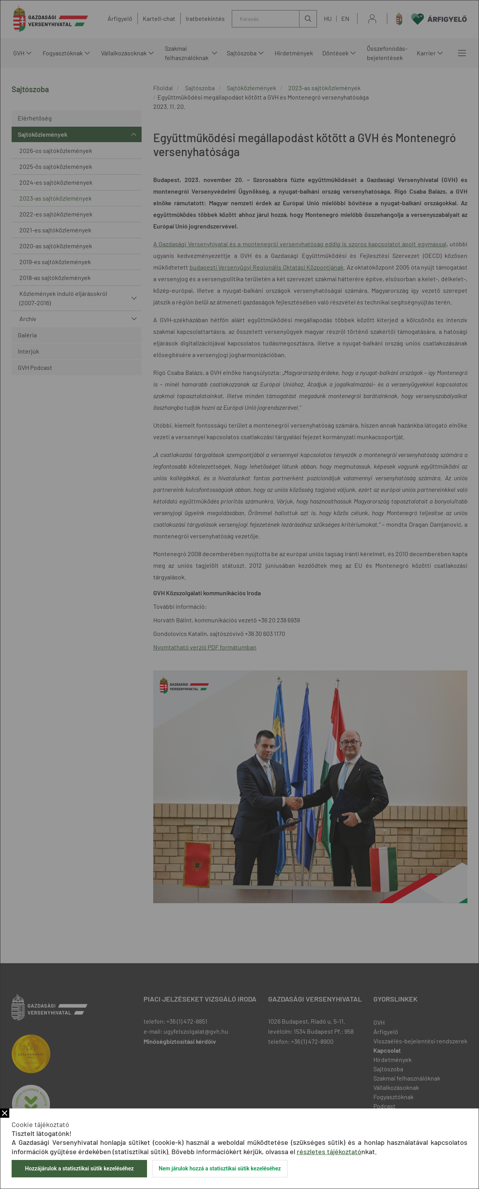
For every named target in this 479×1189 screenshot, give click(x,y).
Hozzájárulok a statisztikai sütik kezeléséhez (79, 1168)
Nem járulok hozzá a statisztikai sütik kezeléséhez (220, 1168)
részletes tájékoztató (329, 1151)
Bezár (4, 1113)
